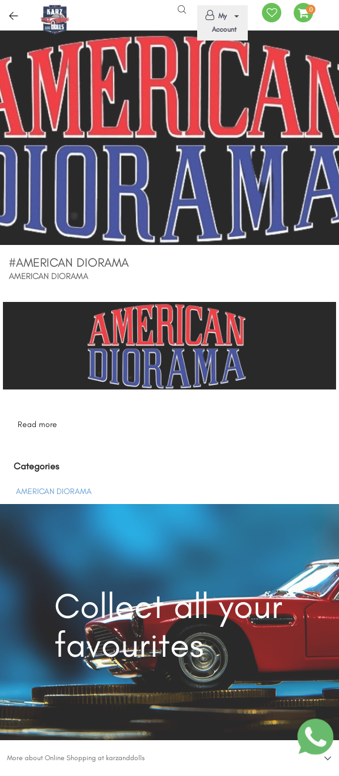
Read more (37, 424)
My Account (220, 21)
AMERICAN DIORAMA (54, 491)
